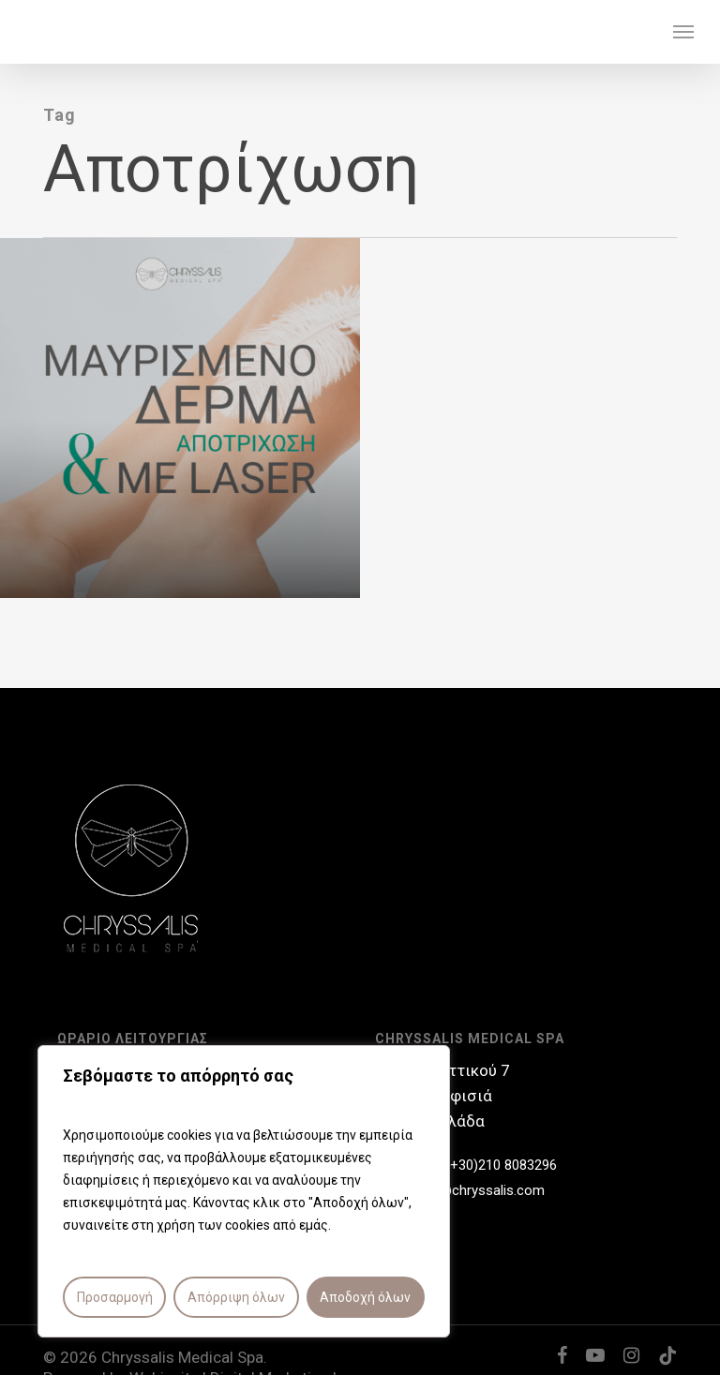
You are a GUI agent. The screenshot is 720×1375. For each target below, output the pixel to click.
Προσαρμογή (115, 1297)
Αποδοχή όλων (365, 1297)
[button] (683, 31)
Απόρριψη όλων (236, 1297)
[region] (244, 1191)
